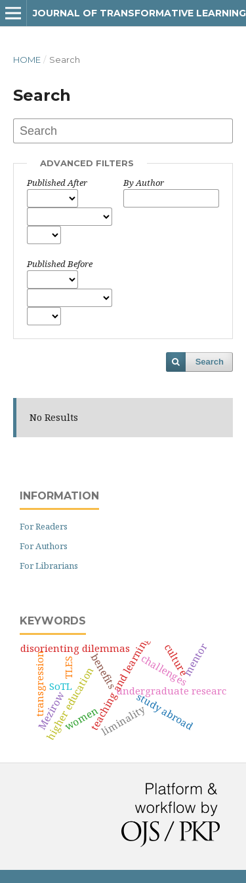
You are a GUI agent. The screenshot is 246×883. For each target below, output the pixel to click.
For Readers (44, 526)
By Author (143, 183)
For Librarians (49, 565)
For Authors (44, 546)
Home (27, 59)
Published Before (59, 264)
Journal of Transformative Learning (139, 13)
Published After (57, 183)
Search (209, 362)
